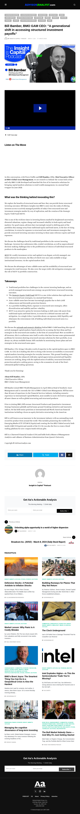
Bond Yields (53, 15)
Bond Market (42, 15)
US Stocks (42, 20)
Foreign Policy (54, 623)
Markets (55, 17)
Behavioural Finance (10, 722)
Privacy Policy (45, 796)
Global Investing (69, 724)
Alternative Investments (28, 15)
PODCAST (26, 796)
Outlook (63, 17)
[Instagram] (40, 791)
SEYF (7, 255)
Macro (44, 625)
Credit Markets (10, 17)
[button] (6, 4)
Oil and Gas (67, 625)
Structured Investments (28, 20)
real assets (66, 727)
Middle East (55, 625)
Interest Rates (14, 669)
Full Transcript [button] (11, 135)
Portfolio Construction (12, 672)
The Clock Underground (53, 630)
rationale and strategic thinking (29, 327)
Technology (45, 728)
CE (32, 796)
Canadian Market (9, 668)
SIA (59, 668)
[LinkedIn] (44, 791)
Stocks (16, 20)
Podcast (8, 20)
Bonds (62, 15)
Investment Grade (52, 725)
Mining (62, 625)
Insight (48, 17)
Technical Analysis (66, 668)
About (37, 796)
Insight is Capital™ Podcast (40, 485)
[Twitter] (35, 791)
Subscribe (63, 510)
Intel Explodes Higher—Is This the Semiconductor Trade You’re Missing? (58, 676)
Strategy (28, 579)
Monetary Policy (9, 671)
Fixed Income (38, 17)
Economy (25, 668)
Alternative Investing (12, 15)
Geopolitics (62, 623)
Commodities (45, 623)
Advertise (54, 796)
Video (49, 20)
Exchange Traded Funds (25, 17)
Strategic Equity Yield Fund (23, 295)
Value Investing (61, 728)
